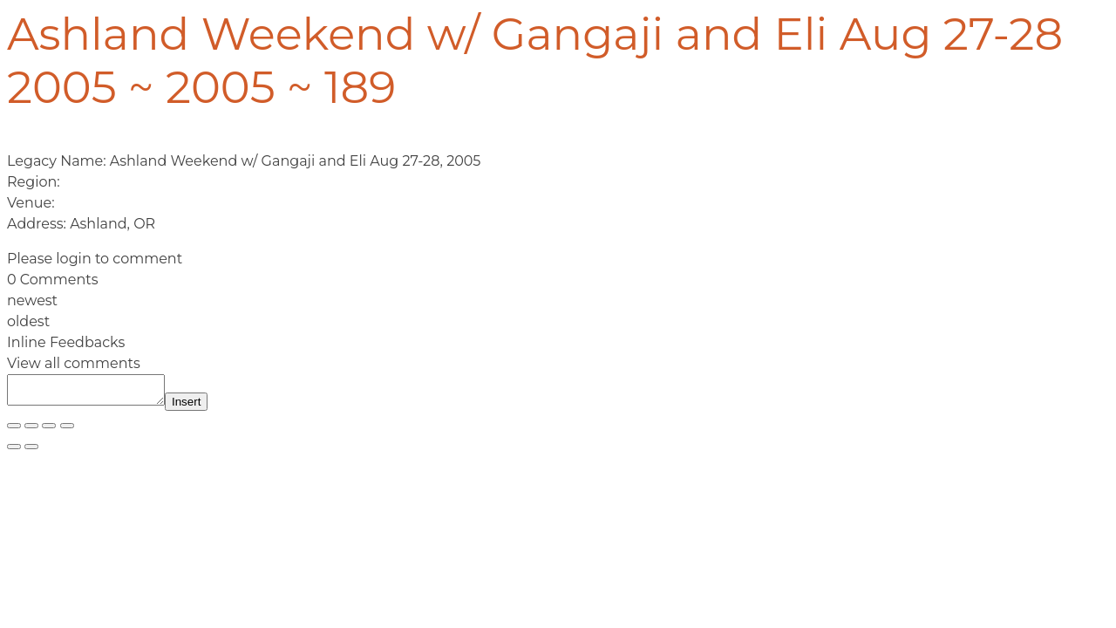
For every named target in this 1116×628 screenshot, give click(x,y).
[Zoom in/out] (14, 430)
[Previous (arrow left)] (14, 451)
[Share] (49, 430)
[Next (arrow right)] (31, 451)
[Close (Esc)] (67, 430)
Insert (203, 406)
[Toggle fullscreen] (31, 430)
